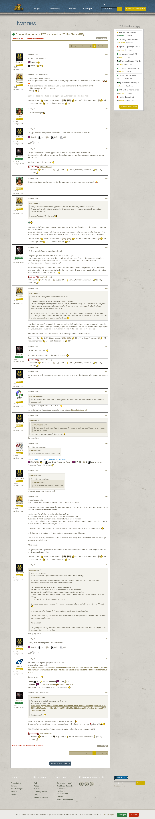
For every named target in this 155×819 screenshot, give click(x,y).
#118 (106, 639)
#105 (106, 149)
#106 (106, 178)
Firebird (19, 156)
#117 (106, 565)
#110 (106, 346)
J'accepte (122, 815)
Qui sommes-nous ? (64, 783)
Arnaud (19, 399)
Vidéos (36, 786)
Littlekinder (19, 379)
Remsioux (19, 451)
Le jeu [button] (38, 9)
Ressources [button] (56, 9)
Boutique (87, 9)
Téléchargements (40, 792)
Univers (14, 786)
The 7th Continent (27, 38)
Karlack (19, 62)
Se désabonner (119, 786)
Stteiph (19, 116)
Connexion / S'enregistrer (135, 9)
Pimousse (19, 82)
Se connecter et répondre (60, 763)
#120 (106, 692)
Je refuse (133, 815)
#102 (106, 74)
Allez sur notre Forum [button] (129, 107)
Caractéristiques (17, 789)
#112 (106, 391)
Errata (36, 795)
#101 (106, 54)
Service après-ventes (65, 799)
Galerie (13, 795)
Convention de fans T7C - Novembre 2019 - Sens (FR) (48, 34)
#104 (106, 129)
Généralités (39, 38)
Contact (60, 796)
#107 (106, 198)
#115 (106, 470)
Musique (37, 789)
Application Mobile (41, 798)
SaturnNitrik (34, 698)
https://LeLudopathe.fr (79, 410)
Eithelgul (19, 136)
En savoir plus (109, 814)
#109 (106, 288)
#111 (106, 371)
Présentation (16, 783)
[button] (105, 5)
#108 (106, 247)
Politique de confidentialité (62, 792)
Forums (72, 9)
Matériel (14, 792)
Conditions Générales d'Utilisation (65, 787)
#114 (106, 443)
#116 (106, 496)
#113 (106, 415)
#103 (106, 109)
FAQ (35, 783)
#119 (106, 659)
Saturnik (19, 667)
